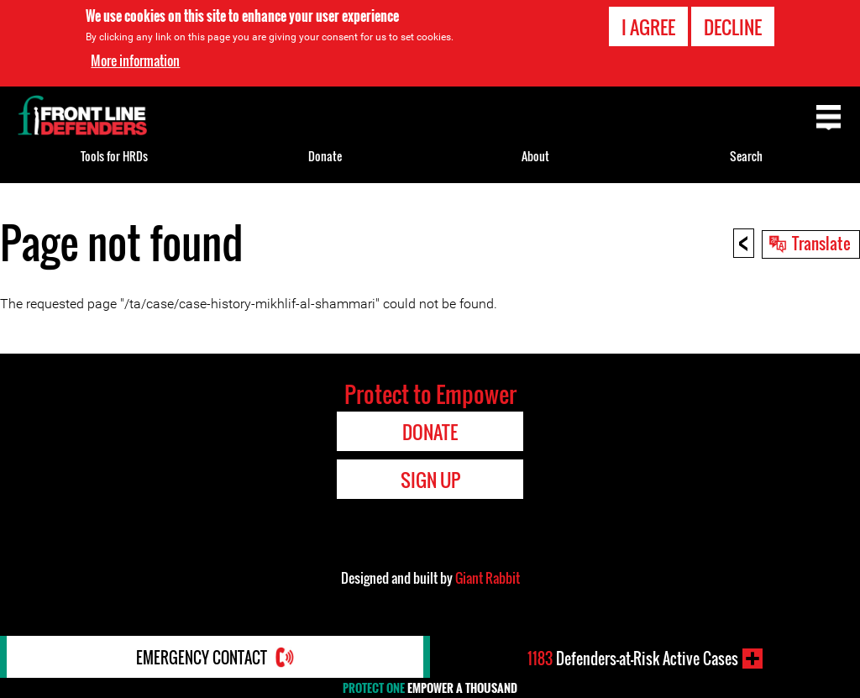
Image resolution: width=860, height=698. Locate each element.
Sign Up (430, 479)
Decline (733, 26)
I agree (648, 26)
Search (746, 156)
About (535, 156)
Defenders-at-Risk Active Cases (632, 658)
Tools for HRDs (114, 156)
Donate (325, 156)
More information (135, 60)
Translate (821, 243)
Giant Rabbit (487, 578)
